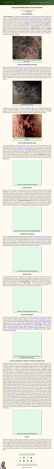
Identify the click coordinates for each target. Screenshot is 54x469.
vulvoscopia (47, 236)
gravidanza (46, 284)
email (32, 453)
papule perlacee (48, 243)
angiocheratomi (38, 323)
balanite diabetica (46, 321)
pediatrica (24, 73)
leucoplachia (11, 327)
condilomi (49, 20)
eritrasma (10, 326)
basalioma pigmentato (28, 326)
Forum (37, 2)
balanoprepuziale (13, 396)
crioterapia (45, 440)
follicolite (4, 326)
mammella (26, 68)
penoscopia (38, 236)
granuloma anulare (29, 323)
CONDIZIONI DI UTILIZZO (27, 467)
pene (40, 18)
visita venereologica (41, 318)
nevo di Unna (42, 320)
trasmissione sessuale (24, 16)
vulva (9, 19)
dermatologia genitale (30, 108)
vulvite (34, 77)
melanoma (5, 329)
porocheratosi (36, 324)
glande (44, 18)
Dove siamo (47, 2)
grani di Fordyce (41, 243)
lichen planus (20, 323)
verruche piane (20, 148)
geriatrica (31, 73)
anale (27, 19)
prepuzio (47, 18)
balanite (30, 77)
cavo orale (20, 68)
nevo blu (48, 327)
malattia (30, 197)
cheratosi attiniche (29, 148)
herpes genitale (32, 376)
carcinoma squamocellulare (30, 22)
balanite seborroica (7, 323)
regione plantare (12, 330)
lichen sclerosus (39, 77)
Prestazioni (41, 2)
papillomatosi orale (38, 329)
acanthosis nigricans (17, 326)
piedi (45, 378)
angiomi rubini (42, 327)
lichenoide (35, 327)
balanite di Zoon (23, 327)
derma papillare (47, 193)
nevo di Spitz (48, 320)
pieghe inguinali (32, 68)
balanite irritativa (38, 321)
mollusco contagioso (34, 245)
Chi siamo (33, 2)
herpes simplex (48, 375)
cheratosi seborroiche (7, 245)
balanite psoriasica (29, 321)
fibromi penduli (47, 324)
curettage (9, 442)
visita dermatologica (14, 236)
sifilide (22, 321)
